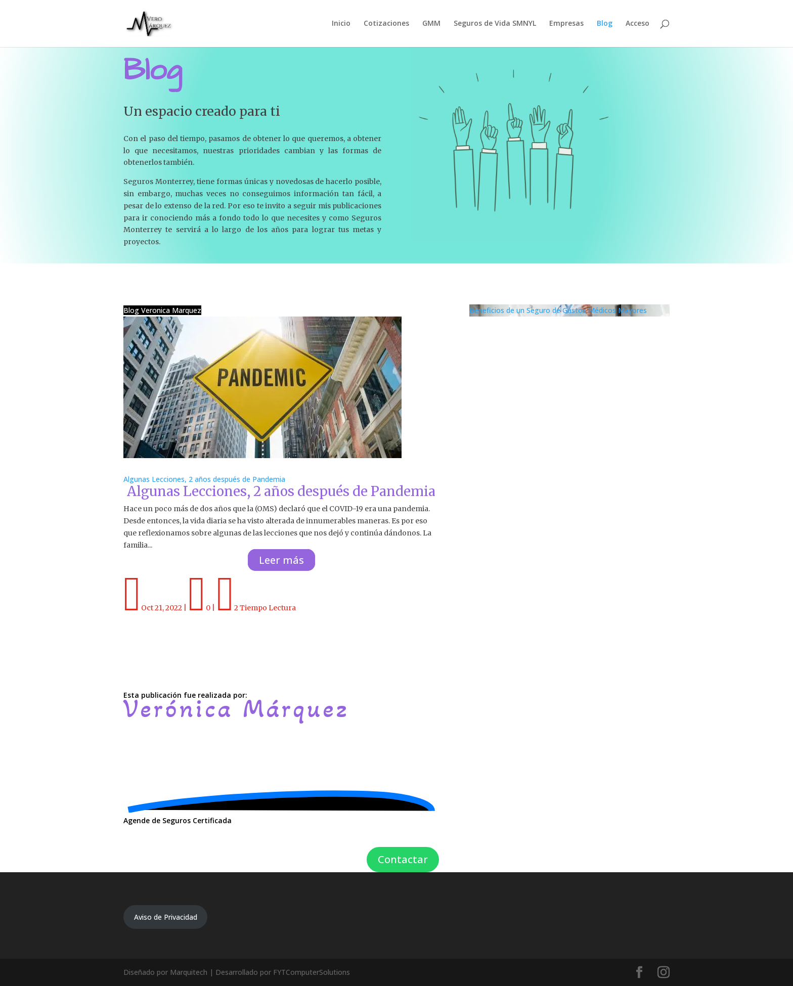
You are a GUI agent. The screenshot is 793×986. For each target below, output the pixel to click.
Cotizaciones (386, 24)
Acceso (637, 24)
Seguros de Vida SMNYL (495, 24)
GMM (431, 24)
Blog (604, 24)
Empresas (566, 24)
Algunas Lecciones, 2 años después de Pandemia (204, 479)
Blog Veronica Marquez (162, 310)
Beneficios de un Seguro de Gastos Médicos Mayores (558, 310)
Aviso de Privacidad (165, 917)
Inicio (341, 24)
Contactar (403, 859)
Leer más (281, 560)
